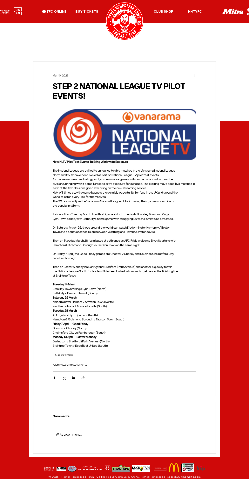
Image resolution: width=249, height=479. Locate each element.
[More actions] (194, 75)
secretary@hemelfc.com (184, 476)
